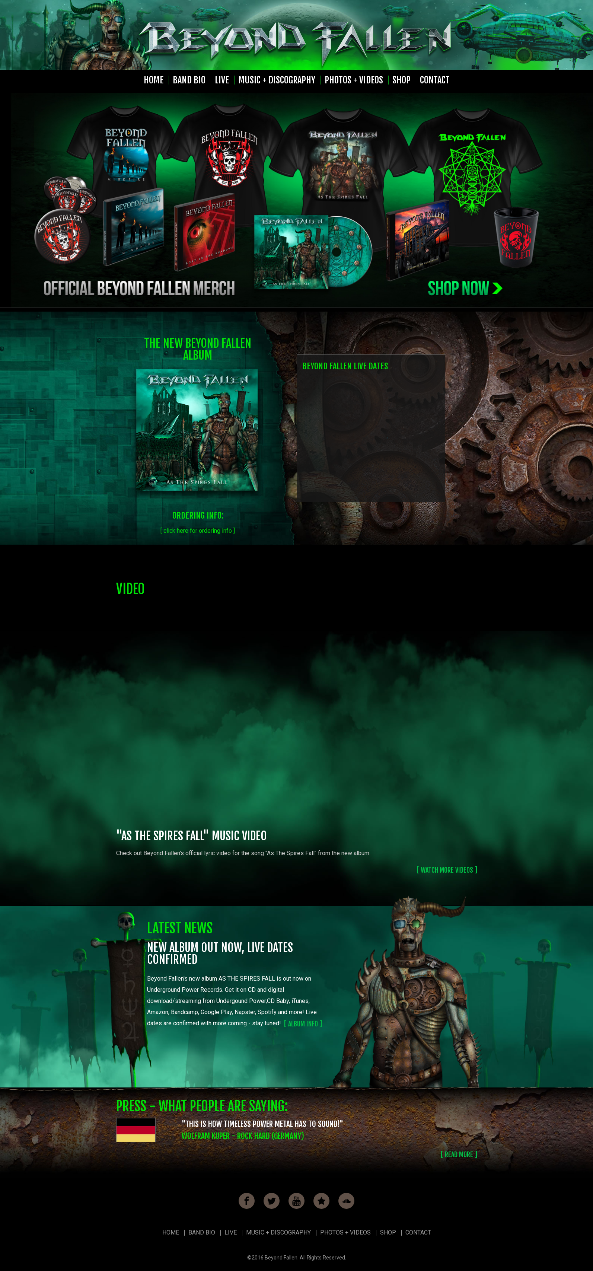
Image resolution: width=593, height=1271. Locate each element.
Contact (435, 80)
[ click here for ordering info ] (197, 530)
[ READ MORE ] (459, 1154)
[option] (296, 200)
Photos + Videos (354, 80)
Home (153, 80)
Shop (401, 80)
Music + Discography (276, 80)
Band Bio (189, 80)
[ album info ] (303, 1024)
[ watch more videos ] (447, 870)
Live (222, 80)
